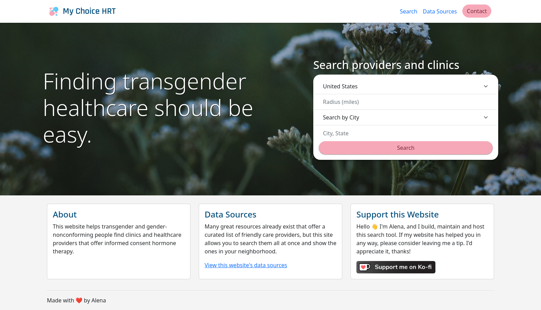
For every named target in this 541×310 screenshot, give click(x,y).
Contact (477, 11)
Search (408, 11)
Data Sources (440, 11)
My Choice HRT (81, 11)
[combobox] (408, 133)
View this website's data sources (246, 265)
